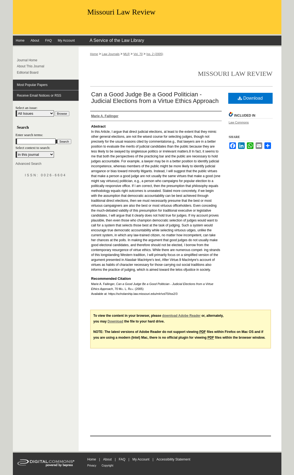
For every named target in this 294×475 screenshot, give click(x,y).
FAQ (122, 459)
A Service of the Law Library (117, 40)
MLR (126, 54)
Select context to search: (33, 148)
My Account (140, 459)
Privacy (91, 465)
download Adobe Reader (181, 316)
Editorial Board (28, 72)
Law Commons (239, 122)
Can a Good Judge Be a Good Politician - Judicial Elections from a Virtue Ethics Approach (155, 97)
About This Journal (30, 66)
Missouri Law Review (121, 12)
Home (94, 54)
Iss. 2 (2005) (154, 54)
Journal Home (27, 60)
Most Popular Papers (32, 85)
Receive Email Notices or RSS (39, 95)
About (107, 459)
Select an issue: (27, 108)
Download (250, 98)
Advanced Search (29, 164)
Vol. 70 (138, 54)
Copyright (107, 465)
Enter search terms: (29, 135)
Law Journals (111, 54)
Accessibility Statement (173, 459)
